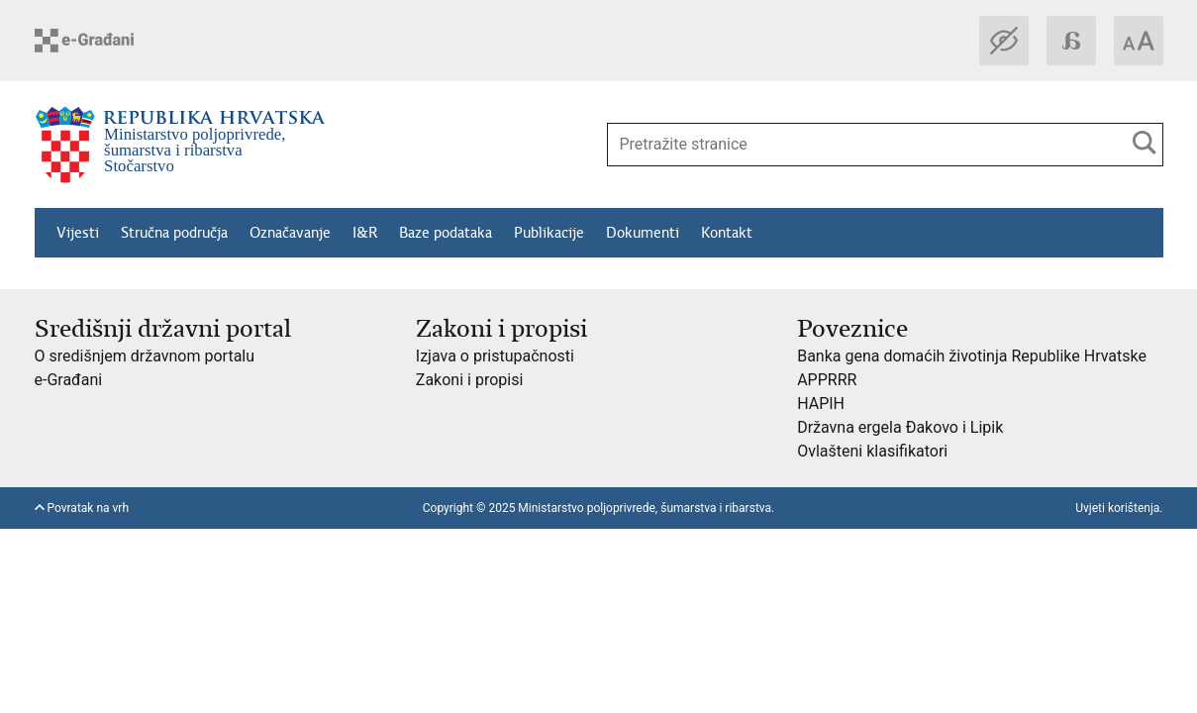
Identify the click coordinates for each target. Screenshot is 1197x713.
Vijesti (77, 233)
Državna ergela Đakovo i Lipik (900, 427)
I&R (364, 233)
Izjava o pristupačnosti (495, 356)
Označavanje (290, 233)
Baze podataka (445, 233)
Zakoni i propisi (469, 379)
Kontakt (726, 233)
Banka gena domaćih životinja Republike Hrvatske (972, 356)
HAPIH (821, 403)
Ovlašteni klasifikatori (872, 451)
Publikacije (549, 233)
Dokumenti (642, 233)
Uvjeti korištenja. (1118, 508)
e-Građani (69, 379)
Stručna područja (174, 233)
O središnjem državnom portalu (145, 356)
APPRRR (826, 379)
